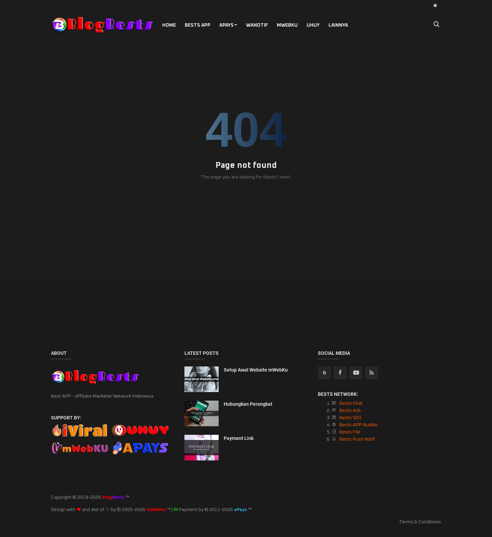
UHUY (313, 25)
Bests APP (197, 25)
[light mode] (435, 5)
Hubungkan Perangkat (248, 404)
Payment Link (239, 438)
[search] (436, 25)
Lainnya (338, 25)
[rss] (324, 372)
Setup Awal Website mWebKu (256, 370)
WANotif (257, 25)
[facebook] (340, 372)
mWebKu (287, 25)
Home (169, 25)
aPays (228, 25)
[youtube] (355, 372)
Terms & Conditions (420, 522)
